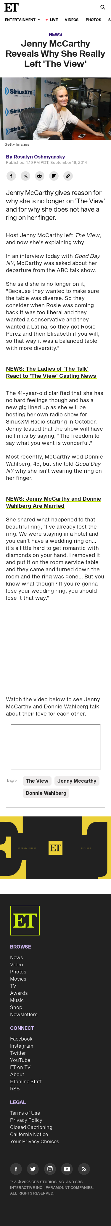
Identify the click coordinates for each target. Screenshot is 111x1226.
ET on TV (20, 1067)
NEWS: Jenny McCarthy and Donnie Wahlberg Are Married (53, 502)
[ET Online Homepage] (13, 7)
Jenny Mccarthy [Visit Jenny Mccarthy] (76, 781)
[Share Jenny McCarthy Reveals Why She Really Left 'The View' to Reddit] (39, 177)
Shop (16, 1007)
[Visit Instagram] (50, 1170)
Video (16, 964)
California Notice (29, 1134)
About (17, 1074)
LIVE (54, 20)
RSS (15, 1088)
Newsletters (24, 1014)
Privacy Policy (26, 1120)
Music (17, 1000)
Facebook (21, 1039)
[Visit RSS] (84, 1170)
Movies (18, 979)
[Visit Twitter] (33, 1170)
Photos (93, 20)
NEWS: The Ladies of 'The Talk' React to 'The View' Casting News (51, 372)
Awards (19, 993)
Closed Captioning (31, 1127)
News (55, 34)
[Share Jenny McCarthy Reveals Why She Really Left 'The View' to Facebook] (11, 177)
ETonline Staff (26, 1081)
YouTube (20, 1060)
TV (13, 986)
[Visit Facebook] (16, 1170)
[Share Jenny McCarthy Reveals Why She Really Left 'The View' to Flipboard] (54, 177)
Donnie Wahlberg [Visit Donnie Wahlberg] (46, 793)
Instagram (21, 1046)
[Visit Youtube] (67, 1170)
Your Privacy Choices (34, 1141)
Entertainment (23, 20)
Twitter (18, 1053)
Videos (71, 20)
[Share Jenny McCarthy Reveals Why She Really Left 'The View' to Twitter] (25, 177)
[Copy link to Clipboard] (68, 177)
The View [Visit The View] (37, 781)
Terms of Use (25, 1113)
